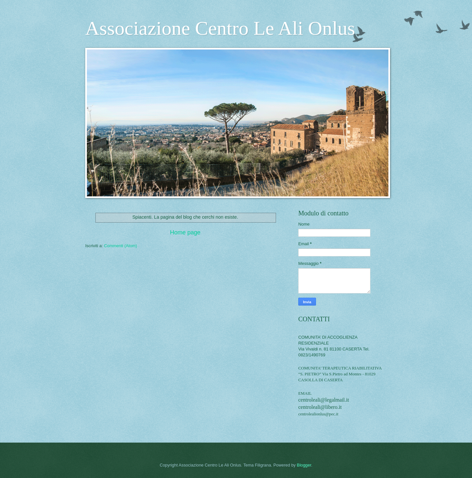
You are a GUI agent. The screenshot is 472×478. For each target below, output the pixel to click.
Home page (185, 232)
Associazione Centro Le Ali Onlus (220, 28)
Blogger (304, 465)
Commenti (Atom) (120, 245)
